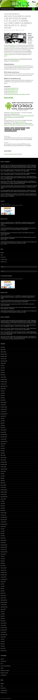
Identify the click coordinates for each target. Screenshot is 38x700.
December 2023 (4, 406)
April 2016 (3, 618)
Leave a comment (20, 30)
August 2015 (3, 636)
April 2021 (3, 480)
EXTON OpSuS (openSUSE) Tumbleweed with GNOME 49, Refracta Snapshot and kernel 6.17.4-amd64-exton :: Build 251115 (19, 187)
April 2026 (3, 347)
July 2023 (2, 418)
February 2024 (3, 402)
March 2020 (3, 510)
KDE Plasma (12, 45)
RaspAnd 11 (6, 124)
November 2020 (4, 492)
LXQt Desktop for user (12, 91)
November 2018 (4, 547)
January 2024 (3, 404)
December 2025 (4, 354)
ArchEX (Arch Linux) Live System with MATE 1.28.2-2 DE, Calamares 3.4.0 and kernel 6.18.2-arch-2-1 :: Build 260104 (18, 191)
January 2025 (3, 377)
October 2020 (3, 494)
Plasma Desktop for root (13, 88)
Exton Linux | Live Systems (7, 9)
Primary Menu (36, 8)
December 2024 (4, 379)
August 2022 (3, 443)
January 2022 (3, 459)
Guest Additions (22, 94)
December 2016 (4, 600)
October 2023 (3, 411)
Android (2, 659)
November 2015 (4, 629)
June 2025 (3, 367)
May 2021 (2, 478)
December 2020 (4, 489)
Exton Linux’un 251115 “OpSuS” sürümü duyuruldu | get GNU (13, 185)
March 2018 (3, 565)
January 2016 (3, 625)
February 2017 (3, 595)
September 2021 (4, 469)
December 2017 (4, 572)
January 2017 (3, 597)
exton (5, 13)
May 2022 (2, 450)
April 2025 (3, 372)
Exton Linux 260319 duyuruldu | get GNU (9, 193)
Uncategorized (3, 675)
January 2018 (3, 570)
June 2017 (3, 586)
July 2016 (2, 611)
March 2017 (3, 593)
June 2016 (3, 613)
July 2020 (2, 501)
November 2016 (4, 602)
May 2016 (2, 616)
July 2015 (2, 639)
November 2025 (4, 356)
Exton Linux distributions (13, 13)
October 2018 (3, 549)
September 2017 (4, 579)
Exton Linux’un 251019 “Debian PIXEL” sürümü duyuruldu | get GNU (14, 181)
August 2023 (3, 416)
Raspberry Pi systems (5, 670)
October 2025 (3, 358)
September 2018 (4, 551)
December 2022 (4, 434)
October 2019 (3, 521)
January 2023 (3, 432)
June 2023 (3, 420)
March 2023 (3, 427)
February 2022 (3, 457)
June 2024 (3, 393)
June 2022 (3, 448)
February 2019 (3, 540)
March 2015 (3, 648)
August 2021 (3, 471)
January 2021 (3, 487)
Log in (2, 254)
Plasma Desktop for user (13, 89)
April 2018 (3, 563)
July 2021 (2, 473)
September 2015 (4, 634)
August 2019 (3, 526)
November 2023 (4, 409)
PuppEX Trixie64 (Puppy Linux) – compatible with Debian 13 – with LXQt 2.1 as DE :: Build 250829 (18, 170)
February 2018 (3, 567)
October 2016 (3, 604)
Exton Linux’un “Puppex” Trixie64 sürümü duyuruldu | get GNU (13, 173)
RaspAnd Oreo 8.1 (21, 124)
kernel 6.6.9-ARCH (17, 129)
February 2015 (3, 650)
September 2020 (4, 496)
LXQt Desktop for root (12, 92)
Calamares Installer (8, 54)
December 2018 (4, 544)
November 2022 (4, 436)
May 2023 (2, 423)
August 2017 (3, 581)
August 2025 (3, 363)
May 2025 (2, 370)
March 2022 (3, 455)
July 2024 (2, 390)
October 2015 (3, 632)
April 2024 (3, 397)
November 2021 (4, 464)
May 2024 (2, 395)
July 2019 (2, 528)
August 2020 (3, 498)
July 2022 (2, 446)
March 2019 (3, 538)
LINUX (2, 668)
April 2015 (3, 646)
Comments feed (4, 259)
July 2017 (2, 583)
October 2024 (3, 383)
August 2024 (3, 388)
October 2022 (3, 439)
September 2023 (4, 413)
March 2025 (3, 374)
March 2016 (3, 620)
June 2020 (3, 503)
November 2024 (4, 381)
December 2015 (4, 627)
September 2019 (4, 524)
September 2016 (4, 606)
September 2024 (4, 386)
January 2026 (3, 351)
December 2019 (4, 517)
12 (23, 123)
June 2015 (3, 641)
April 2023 (3, 425)
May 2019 (2, 533)
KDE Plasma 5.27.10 (8, 129)
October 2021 (3, 466)
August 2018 (3, 554)
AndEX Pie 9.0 (13, 117)
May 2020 (2, 505)
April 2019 (3, 535)
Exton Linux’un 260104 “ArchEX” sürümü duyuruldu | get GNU (13, 190)
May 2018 (2, 560)
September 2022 (4, 441)
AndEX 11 (18, 115)
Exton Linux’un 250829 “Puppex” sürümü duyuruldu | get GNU (13, 169)
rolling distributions (18, 65)
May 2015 (2, 643)
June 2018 (3, 558)
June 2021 (3, 475)
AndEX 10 (29, 115)
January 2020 (3, 515)
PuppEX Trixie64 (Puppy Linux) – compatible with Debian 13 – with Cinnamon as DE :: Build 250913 (18, 174)
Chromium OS (3, 661)
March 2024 (3, 400)
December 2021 (4, 462)
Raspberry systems (4, 672)
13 (20, 123)
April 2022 (3, 452)
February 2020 (3, 512)
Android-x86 (13, 112)
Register (2, 252)
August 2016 (3, 609)
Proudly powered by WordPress (6, 698)
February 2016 (3, 623)
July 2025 (2, 365)
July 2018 (2, 556)
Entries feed (3, 257)
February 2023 (3, 429)
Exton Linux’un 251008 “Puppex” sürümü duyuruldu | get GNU (13, 176)
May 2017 (2, 588)
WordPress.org (4, 261)
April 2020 (3, 508)
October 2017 (3, 577)
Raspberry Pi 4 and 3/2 (20, 121)
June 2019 (3, 531)
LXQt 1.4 (16, 49)
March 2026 (3, 349)
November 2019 (4, 519)
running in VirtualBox (12, 94)
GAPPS (24, 115)
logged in (12, 154)
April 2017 (3, 590)
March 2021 (3, 482)
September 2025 (4, 360)
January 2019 (3, 542)
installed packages (14, 59)
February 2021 (3, 485)
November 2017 (4, 574)
